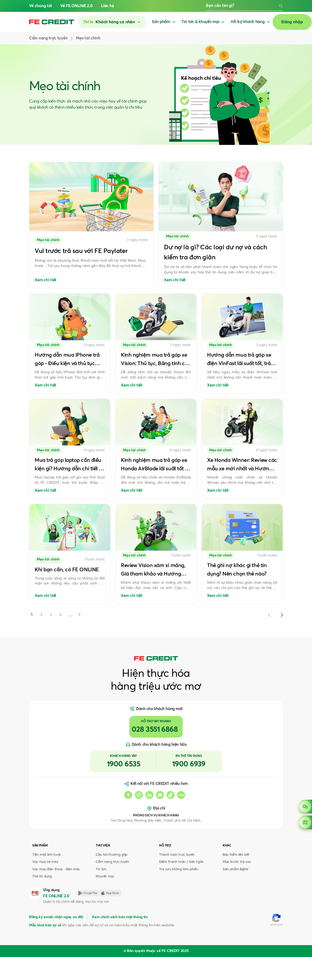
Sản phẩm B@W (235, 869)
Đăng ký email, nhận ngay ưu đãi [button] (56, 917)
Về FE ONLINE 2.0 (76, 6)
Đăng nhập (292, 22)
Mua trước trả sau (237, 862)
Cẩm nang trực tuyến (112, 862)
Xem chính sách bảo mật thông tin (120, 917)
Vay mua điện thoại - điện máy (56, 869)
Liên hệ (107, 6)
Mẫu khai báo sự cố (45, 925)
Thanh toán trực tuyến (177, 855)
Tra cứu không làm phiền (178, 869)
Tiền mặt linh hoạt (46, 855)
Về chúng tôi (40, 6)
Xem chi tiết (45, 280)
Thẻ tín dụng (42, 876)
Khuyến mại (105, 876)
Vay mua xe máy (45, 862)
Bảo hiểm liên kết (236, 855)
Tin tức (101, 869)
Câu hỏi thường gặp (111, 855)
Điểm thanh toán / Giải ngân (181, 862)
